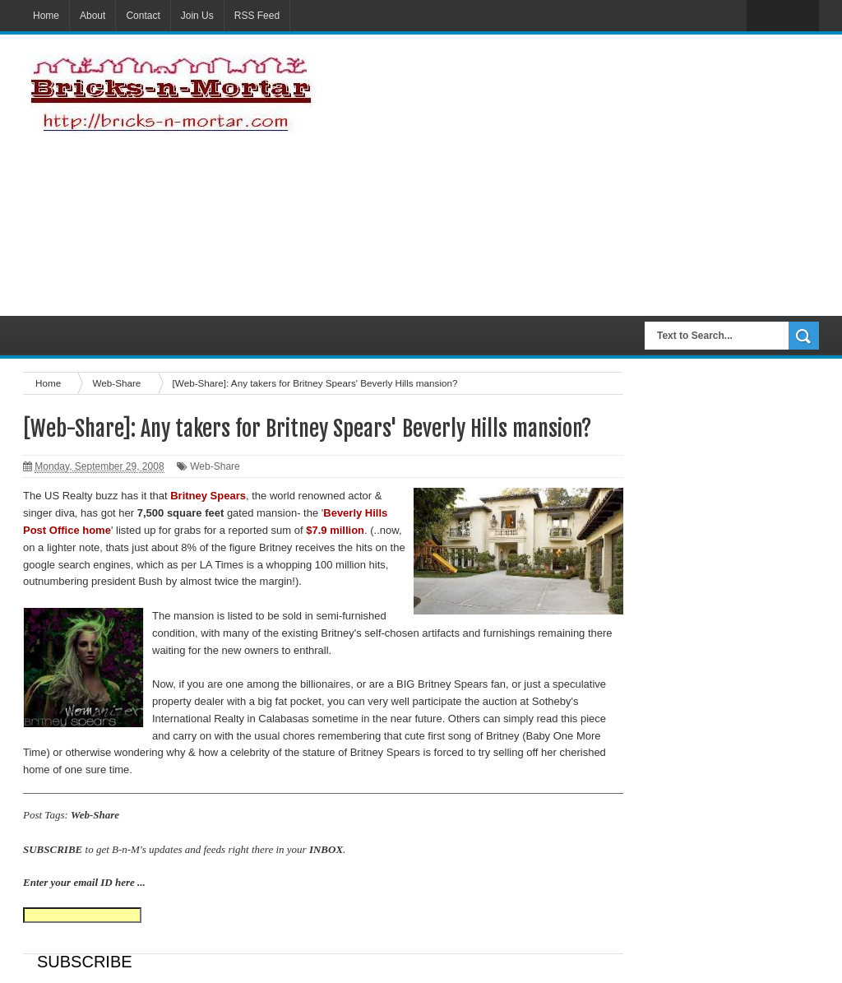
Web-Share (214, 466)
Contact (143, 15)
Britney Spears (385, 752)
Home (46, 15)
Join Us (197, 15)
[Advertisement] (606, 175)
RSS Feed (257, 15)
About (92, 15)
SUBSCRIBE (52, 849)
